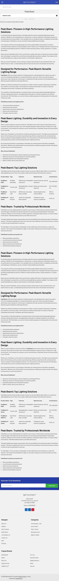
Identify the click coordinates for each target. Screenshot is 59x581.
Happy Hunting (5, 563)
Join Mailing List (5, 534)
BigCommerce (22, 576)
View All (32, 566)
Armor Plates (34, 526)
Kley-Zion (3, 560)
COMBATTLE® (5, 566)
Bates (31, 563)
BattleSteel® (4, 554)
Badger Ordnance (34, 560)
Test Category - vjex (36, 523)
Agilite (3, 557)
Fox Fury (32, 554)
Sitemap (3, 543)
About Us (3, 523)
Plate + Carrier (34, 529)
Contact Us (4, 537)
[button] (56, 15)
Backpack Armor (35, 532)
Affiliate (3, 526)
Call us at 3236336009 (29, 505)
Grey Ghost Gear (34, 557)
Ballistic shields (35, 534)
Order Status (4, 532)
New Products (5, 529)
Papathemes (19, 578)
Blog (2, 540)
